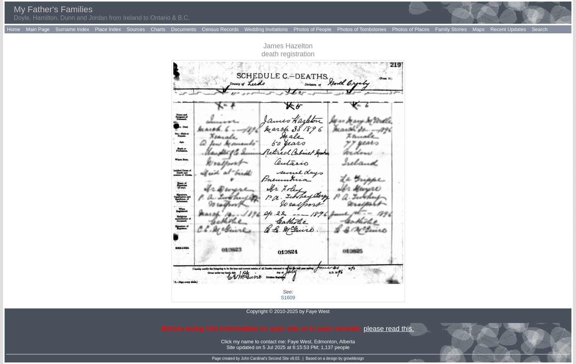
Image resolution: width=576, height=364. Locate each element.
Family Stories (451, 29)
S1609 (288, 297)
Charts (158, 29)
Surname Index (72, 29)
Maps (478, 29)
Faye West (300, 341)
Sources (136, 29)
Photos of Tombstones (361, 29)
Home (13, 29)
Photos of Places (410, 29)
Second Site (278, 358)
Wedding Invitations (266, 29)
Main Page (38, 29)
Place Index (108, 29)
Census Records (220, 29)
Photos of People (312, 29)
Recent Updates (508, 29)
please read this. (389, 329)
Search (539, 29)
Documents (183, 29)
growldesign (354, 358)
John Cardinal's (254, 358)
